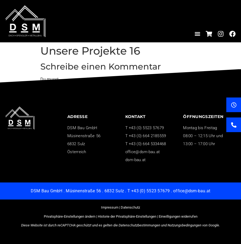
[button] (197, 34)
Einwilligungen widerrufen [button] (178, 216)
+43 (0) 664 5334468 (147, 143)
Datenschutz (130, 207)
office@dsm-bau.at (142, 151)
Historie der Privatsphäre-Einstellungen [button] (127, 216)
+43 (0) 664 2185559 (147, 135)
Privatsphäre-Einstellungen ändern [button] (69, 216)
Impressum (109, 207)
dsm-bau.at (135, 159)
